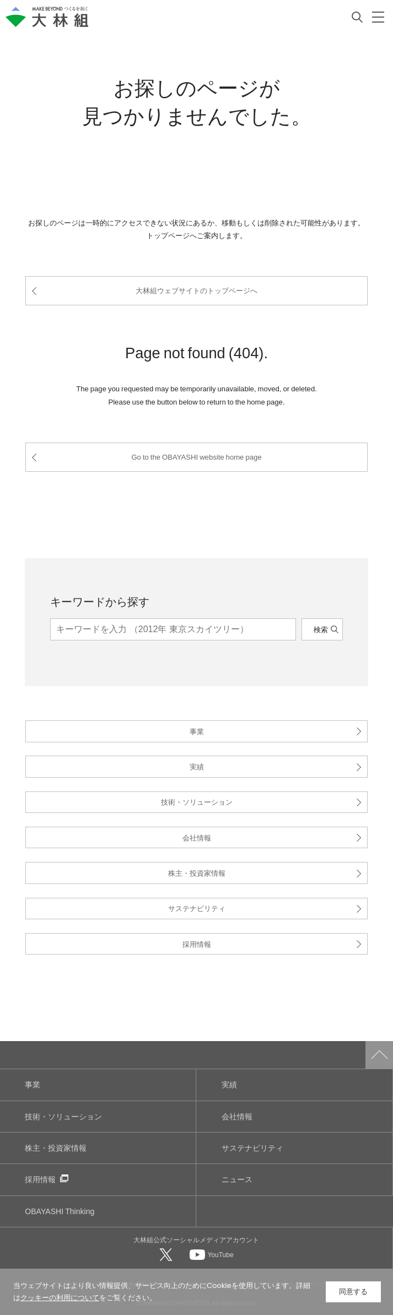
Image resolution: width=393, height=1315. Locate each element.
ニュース (237, 1179)
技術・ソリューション (197, 801)
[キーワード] (172, 629)
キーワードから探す (99, 601)
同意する (353, 1291)
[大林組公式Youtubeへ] (212, 1254)
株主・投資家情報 (196, 872)
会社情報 (196, 837)
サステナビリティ (196, 908)
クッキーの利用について (59, 1297)
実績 (197, 766)
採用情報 (196, 944)
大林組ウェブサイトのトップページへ (196, 290)
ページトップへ (379, 1055)
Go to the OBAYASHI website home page (196, 456)
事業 (197, 731)
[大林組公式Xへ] (167, 1254)
